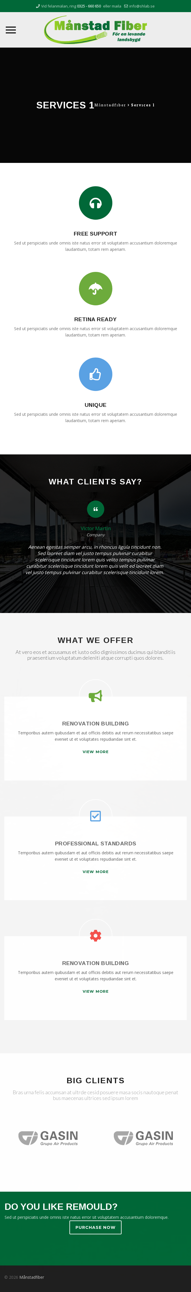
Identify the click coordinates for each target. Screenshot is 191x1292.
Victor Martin (96, 528)
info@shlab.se (142, 6)
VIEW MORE (96, 752)
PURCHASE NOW (95, 1227)
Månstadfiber (31, 1277)
